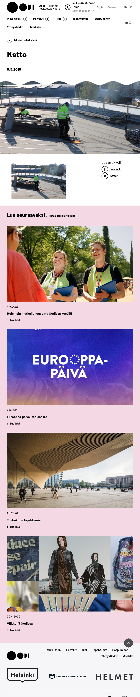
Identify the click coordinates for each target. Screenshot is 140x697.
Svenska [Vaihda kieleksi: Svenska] (112, 7)
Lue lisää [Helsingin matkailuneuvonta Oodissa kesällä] (15, 320)
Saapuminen (102, 19)
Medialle (35, 27)
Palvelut (38, 19)
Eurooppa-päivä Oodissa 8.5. (27, 417)
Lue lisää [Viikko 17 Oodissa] (15, 630)
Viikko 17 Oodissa (20, 623)
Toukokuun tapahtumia (23, 520)
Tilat (58, 19)
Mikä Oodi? (14, 19)
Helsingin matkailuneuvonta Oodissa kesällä (39, 313)
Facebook (111, 169)
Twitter (110, 176)
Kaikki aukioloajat (83, 10)
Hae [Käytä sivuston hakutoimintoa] (127, 23)
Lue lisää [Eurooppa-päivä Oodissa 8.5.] (15, 423)
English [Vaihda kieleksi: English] (100, 7)
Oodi (20, 7)
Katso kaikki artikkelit (62, 216)
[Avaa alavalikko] (24, 19)
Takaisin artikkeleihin (22, 40)
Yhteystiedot (15, 27)
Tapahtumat (80, 19)
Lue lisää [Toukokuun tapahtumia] (15, 527)
